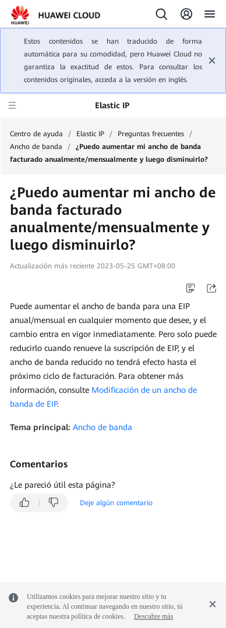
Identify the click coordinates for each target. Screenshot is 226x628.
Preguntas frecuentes (151, 134)
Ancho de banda (36, 147)
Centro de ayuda (36, 134)
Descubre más (154, 616)
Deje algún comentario (116, 503)
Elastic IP (90, 134)
